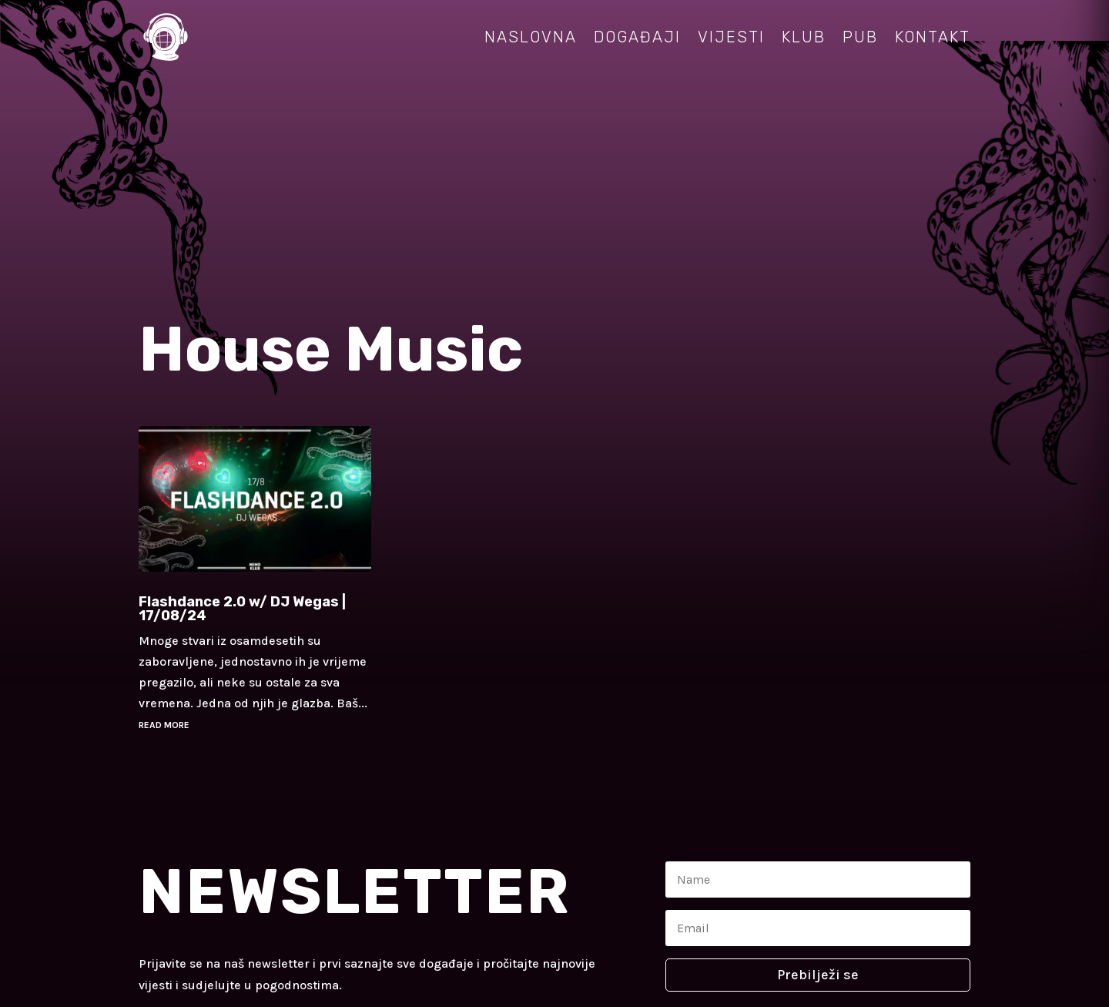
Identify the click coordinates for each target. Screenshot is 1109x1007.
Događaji (637, 37)
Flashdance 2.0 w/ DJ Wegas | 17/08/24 (242, 608)
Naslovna (530, 37)
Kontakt (932, 37)
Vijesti (731, 37)
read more (164, 725)
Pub (860, 37)
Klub (804, 37)
